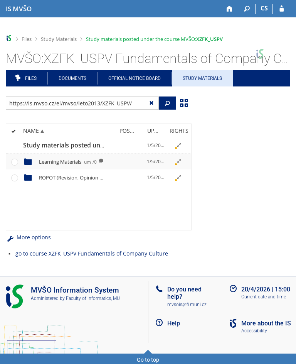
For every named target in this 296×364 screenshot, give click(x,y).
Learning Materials (68, 161)
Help (173, 323)
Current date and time (263, 297)
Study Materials (59, 39)
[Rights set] (177, 145)
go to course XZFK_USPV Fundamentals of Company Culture (91, 253)
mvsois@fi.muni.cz (187, 304)
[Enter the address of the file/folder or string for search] (82, 103)
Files (27, 39)
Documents (72, 78)
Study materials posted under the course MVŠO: (154, 39)
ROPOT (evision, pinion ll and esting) (96, 177)
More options (28, 237)
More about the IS (266, 323)
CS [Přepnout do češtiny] (264, 8)
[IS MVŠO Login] (281, 9)
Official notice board (134, 78)
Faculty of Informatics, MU (93, 298)
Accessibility (254, 331)
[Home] (229, 9)
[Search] (247, 9)
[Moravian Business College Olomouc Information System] (19, 9)
